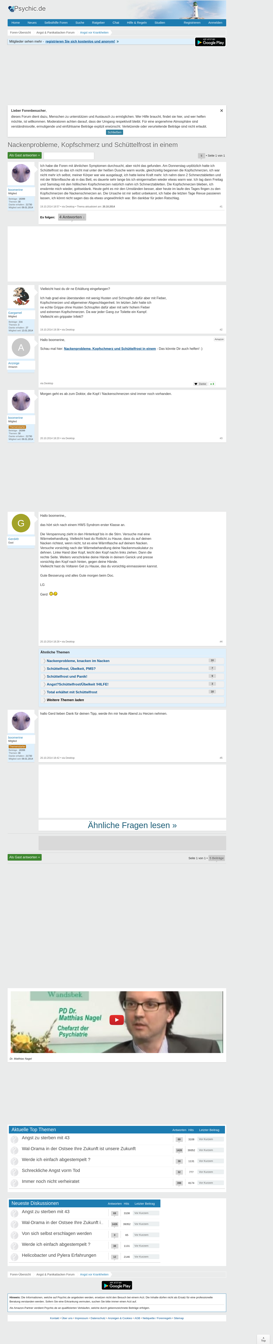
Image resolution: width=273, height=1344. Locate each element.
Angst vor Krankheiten (94, 1274)
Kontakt (54, 1318)
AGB (137, 1318)
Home (16, 22)
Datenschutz (98, 1318)
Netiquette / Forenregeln (156, 1318)
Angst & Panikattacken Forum (55, 1274)
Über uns (67, 1318)
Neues (32, 22)
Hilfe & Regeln (137, 22)
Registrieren (192, 22)
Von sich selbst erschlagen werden (57, 1233)
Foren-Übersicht (20, 1274)
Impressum (81, 1318)
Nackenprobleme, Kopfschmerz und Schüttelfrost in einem (93, 144)
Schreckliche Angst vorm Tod (51, 1170)
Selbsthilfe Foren (56, 22)
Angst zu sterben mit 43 (45, 1137)
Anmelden (215, 22)
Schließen (114, 132)
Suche (79, 22)
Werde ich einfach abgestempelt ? (56, 1159)
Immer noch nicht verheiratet (50, 1181)
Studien (160, 22)
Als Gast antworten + (24, 155)
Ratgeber (98, 22)
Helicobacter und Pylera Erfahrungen (59, 1255)
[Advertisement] (132, 791)
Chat (116, 22)
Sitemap (179, 1318)
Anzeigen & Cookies (120, 1318)
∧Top (263, 1339)
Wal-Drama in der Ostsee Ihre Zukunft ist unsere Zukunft (79, 1148)
